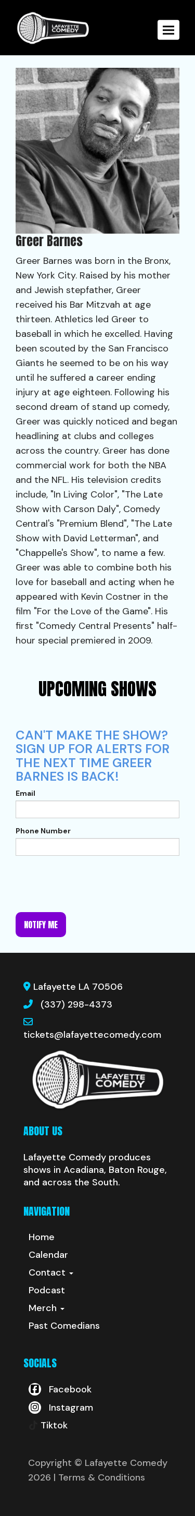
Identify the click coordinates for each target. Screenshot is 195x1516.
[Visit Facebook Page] (60, 1389)
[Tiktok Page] (48, 1425)
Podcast (47, 1290)
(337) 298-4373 (76, 1004)
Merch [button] (46, 1308)
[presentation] (95, 884)
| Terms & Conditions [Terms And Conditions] (99, 1477)
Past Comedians (64, 1325)
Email (25, 793)
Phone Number (43, 830)
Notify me (41, 924)
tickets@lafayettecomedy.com (92, 1034)
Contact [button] (51, 1272)
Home (42, 1237)
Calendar (48, 1254)
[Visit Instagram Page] (61, 1407)
